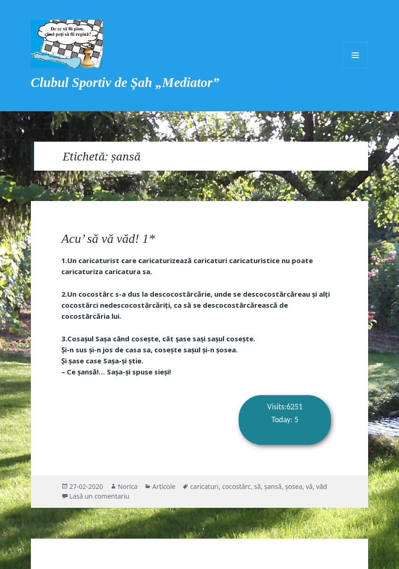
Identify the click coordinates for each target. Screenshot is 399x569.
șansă (273, 486)
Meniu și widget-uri (355, 55)
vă (309, 486)
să (257, 486)
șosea (294, 486)
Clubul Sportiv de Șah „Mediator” (125, 82)
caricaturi (204, 486)
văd (321, 486)
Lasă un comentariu (99, 496)
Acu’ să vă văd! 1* (108, 238)
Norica (128, 486)
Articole (164, 486)
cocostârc (236, 486)
